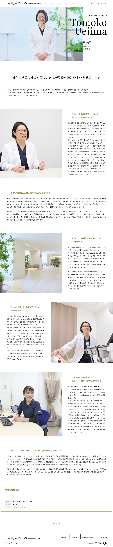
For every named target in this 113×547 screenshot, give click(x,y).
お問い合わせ (103, 537)
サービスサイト (98, 3)
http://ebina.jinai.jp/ (19, 507)
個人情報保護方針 (88, 537)
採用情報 (74, 537)
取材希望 (63, 537)
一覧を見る (56, 523)
